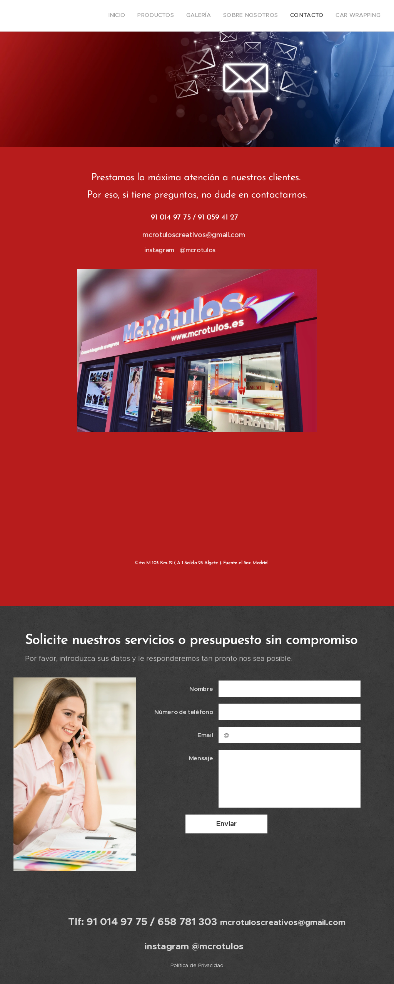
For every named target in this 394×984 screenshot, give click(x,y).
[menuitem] (321, 15)
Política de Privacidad (197, 965)
